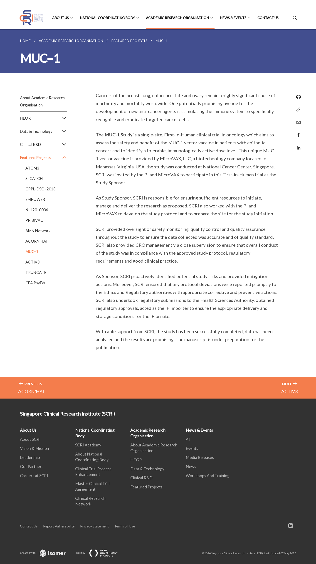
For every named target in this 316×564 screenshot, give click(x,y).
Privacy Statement (94, 526)
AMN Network (38, 230)
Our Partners (31, 466)
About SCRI (30, 439)
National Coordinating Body (107, 18)
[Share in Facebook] (297, 132)
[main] (158, 214)
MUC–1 (31, 251)
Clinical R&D (43, 144)
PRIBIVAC (34, 220)
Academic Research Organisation (177, 18)
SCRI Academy (88, 444)
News (191, 466)
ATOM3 (32, 168)
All (188, 439)
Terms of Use (124, 526)
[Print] (297, 96)
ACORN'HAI (36, 241)
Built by (100, 552)
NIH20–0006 (36, 209)
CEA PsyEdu (35, 283)
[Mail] (297, 119)
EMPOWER (35, 199)
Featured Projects (43, 157)
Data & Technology (43, 131)
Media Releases (200, 457)
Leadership (30, 457)
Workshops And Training (208, 475)
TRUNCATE (35, 272)
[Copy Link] (297, 109)
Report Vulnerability (59, 526)
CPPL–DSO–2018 (40, 189)
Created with (46, 552)
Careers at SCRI (34, 475)
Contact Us (268, 18)
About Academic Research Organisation (42, 101)
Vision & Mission (34, 448)
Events (192, 448)
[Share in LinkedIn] (297, 145)
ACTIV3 (32, 262)
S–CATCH (34, 178)
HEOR (43, 118)
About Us (60, 18)
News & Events (233, 18)
